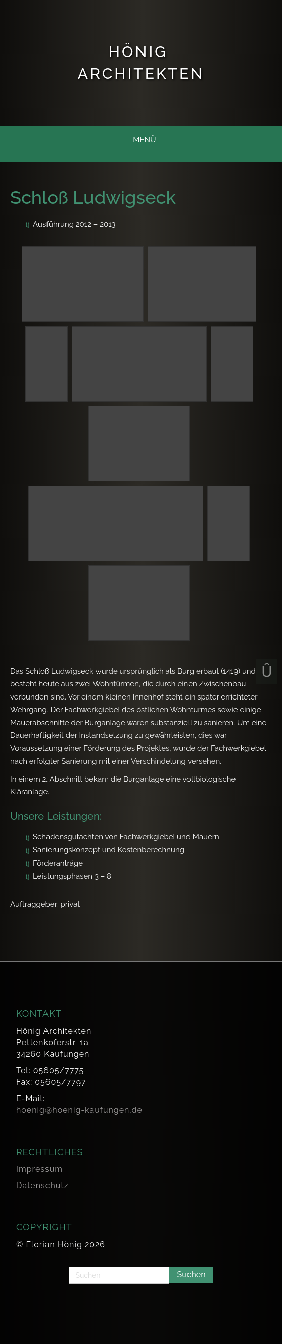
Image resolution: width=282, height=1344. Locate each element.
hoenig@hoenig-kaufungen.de (79, 1110)
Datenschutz (42, 1185)
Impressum (39, 1169)
